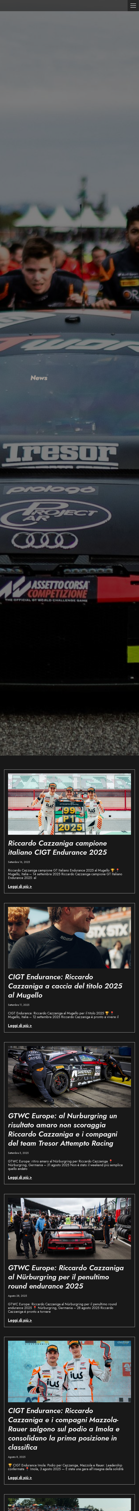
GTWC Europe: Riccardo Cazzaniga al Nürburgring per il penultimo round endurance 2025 (66, 1276)
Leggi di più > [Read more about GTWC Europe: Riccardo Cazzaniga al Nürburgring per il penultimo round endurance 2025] (20, 1320)
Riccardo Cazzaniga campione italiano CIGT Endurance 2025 (57, 848)
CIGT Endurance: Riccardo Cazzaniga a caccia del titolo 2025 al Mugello (65, 985)
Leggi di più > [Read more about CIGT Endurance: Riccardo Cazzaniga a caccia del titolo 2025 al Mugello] (20, 1025)
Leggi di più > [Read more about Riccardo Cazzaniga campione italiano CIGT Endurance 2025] (20, 886)
